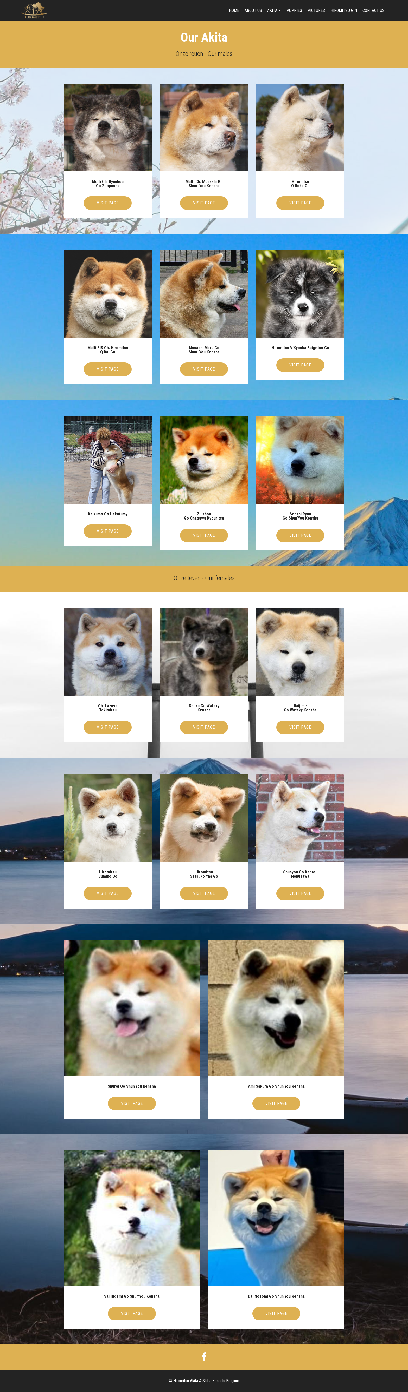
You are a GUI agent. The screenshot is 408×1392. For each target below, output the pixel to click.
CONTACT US (373, 10)
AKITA (272, 10)
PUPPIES (294, 10)
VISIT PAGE (108, 202)
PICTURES (316, 10)
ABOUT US (253, 10)
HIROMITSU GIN (343, 10)
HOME (234, 10)
